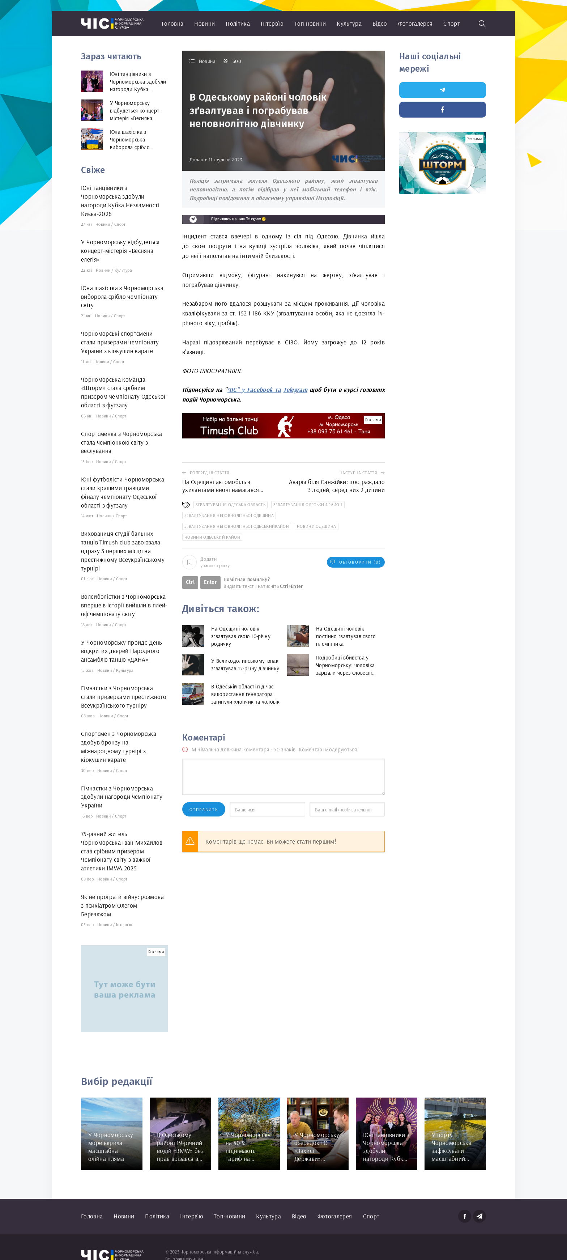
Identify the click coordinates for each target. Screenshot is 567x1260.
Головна (172, 23)
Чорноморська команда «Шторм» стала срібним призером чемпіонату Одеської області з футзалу (123, 392)
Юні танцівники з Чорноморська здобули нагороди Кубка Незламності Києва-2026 (120, 200)
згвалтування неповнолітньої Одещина (229, 515)
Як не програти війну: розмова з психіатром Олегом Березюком (122, 905)
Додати (206, 562)
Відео (379, 23)
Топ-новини (310, 23)
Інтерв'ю (272, 23)
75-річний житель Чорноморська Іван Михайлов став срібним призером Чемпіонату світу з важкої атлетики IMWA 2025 (122, 851)
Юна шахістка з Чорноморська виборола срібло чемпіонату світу (122, 296)
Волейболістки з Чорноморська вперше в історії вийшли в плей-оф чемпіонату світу (124, 605)
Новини (204, 23)
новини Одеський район (212, 537)
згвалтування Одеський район (307, 504)
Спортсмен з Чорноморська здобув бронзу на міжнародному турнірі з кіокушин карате (118, 746)
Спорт (451, 23)
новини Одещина (316, 526)
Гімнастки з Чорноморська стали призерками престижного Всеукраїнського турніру (124, 696)
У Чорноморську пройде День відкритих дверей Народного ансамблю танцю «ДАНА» (121, 651)
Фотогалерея (415, 23)
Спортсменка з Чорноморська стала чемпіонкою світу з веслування (121, 442)
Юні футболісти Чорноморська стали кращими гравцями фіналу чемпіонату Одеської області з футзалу (122, 492)
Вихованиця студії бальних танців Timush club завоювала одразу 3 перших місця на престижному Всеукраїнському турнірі (123, 551)
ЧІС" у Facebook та (254, 389)
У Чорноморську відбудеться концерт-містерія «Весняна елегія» (120, 250)
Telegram (295, 389)
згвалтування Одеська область (230, 504)
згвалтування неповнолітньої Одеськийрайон (236, 526)
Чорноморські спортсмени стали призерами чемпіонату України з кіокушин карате (120, 342)
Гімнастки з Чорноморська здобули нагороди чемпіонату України (121, 796)
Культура (349, 23)
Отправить (203, 809)
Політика (238, 23)
